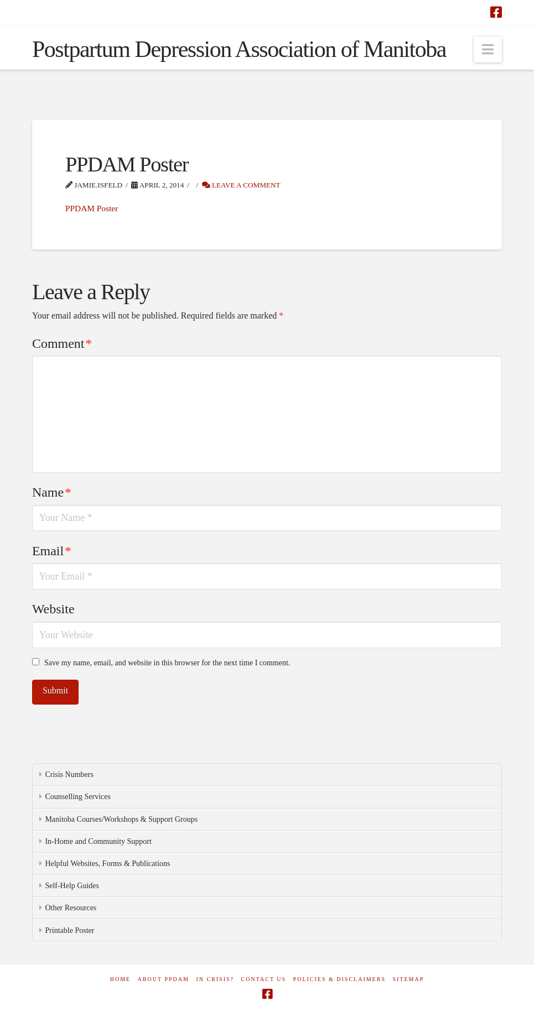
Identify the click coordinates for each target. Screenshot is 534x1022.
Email (51, 551)
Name (51, 492)
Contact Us (264, 979)
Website (53, 609)
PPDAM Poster (91, 208)
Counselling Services (78, 796)
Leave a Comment (241, 185)
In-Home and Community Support (98, 841)
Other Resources (70, 908)
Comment (62, 343)
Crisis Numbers (69, 774)
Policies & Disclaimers (339, 979)
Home (120, 979)
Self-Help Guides (72, 886)
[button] (488, 49)
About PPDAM (163, 979)
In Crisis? (215, 979)
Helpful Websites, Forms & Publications (107, 863)
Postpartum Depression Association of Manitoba (239, 49)
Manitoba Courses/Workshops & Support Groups (121, 819)
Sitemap (408, 979)
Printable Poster (69, 930)
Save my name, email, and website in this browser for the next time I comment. (167, 663)
